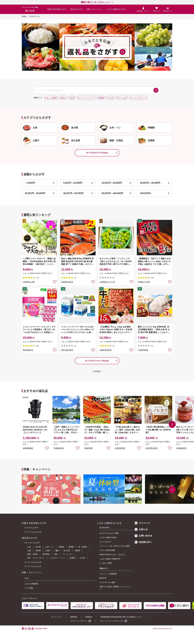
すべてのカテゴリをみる (97, 153)
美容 (56, 554)
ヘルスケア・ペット (57, 558)
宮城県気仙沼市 (67, 282)
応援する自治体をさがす (56, 9)
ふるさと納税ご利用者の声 (109, 559)
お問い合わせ (143, 535)
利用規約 (88, 617)
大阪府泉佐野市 (105, 350)
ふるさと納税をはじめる (116, 9)
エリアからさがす (31, 528)
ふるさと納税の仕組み (108, 537)
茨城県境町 (88, 448)
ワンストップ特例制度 (108, 574)
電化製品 (45, 554)
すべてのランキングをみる (97, 361)
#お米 (72, 98)
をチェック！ (96, 2)
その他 (82, 558)
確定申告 (102, 578)
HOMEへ (98, 371)
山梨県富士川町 (29, 282)
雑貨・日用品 (32, 554)
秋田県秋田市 (28, 350)
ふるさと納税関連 (31, 584)
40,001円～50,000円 (73, 193)
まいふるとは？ (105, 542)
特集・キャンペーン (94, 9)
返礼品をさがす (77, 9)
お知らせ (141, 529)
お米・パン (49, 547)
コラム (26, 578)
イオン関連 (28, 588)
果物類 (61, 547)
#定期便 (101, 98)
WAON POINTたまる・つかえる (111, 554)
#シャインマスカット (138, 98)
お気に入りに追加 (47, 448)
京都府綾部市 (181, 448)
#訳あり (63, 98)
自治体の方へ (143, 542)
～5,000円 (30, 183)
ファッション (67, 554)
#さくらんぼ (122, 98)
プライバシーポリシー (79, 621)
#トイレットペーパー (86, 98)
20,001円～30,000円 (150, 183)
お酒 (29, 551)
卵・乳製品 (82, 547)
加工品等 (66, 551)
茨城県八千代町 (144, 282)
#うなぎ (110, 98)
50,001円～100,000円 (112, 193)
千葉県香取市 (143, 350)
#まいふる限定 (51, 98)
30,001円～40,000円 (35, 193)
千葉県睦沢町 (58, 448)
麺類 (57, 551)
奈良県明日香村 (152, 448)
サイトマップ (56, 617)
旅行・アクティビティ (36, 558)
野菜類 (71, 547)
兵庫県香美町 (120, 448)
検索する (155, 90)
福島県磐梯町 (28, 448)
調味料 (77, 551)
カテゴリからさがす (32, 543)
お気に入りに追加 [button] (55, 282)
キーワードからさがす (33, 532)
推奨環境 (73, 617)
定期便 (72, 558)
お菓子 (48, 551)
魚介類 (38, 547)
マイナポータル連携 (107, 582)
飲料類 (38, 551)
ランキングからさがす (33, 562)
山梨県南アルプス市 (107, 282)
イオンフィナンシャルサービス (111, 621)
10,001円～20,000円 (112, 183)
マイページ (142, 523)
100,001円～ (146, 193)
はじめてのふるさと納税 (109, 533)
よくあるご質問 (105, 563)
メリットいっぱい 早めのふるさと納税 (114, 546)
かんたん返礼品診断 (107, 550)
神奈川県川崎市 (67, 350)
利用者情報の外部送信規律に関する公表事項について (121, 617)
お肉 (29, 547)
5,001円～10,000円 (72, 183)
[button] (172, 424)
